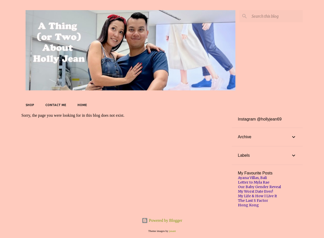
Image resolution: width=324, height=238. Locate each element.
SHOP (30, 105)
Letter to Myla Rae (253, 182)
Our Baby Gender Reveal (259, 187)
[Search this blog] (276, 16)
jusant (172, 230)
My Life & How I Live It (257, 196)
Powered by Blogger (162, 220)
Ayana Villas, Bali (252, 177)
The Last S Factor (253, 200)
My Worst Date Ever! (255, 191)
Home (82, 105)
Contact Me (55, 105)
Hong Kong (248, 205)
